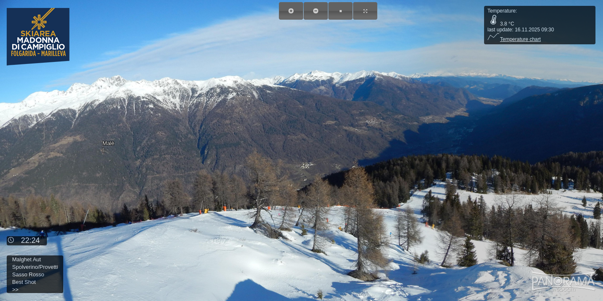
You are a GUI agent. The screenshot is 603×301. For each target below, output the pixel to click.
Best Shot (24, 282)
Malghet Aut (26, 259)
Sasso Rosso (28, 274)
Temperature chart (514, 39)
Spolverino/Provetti (35, 267)
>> (15, 289)
